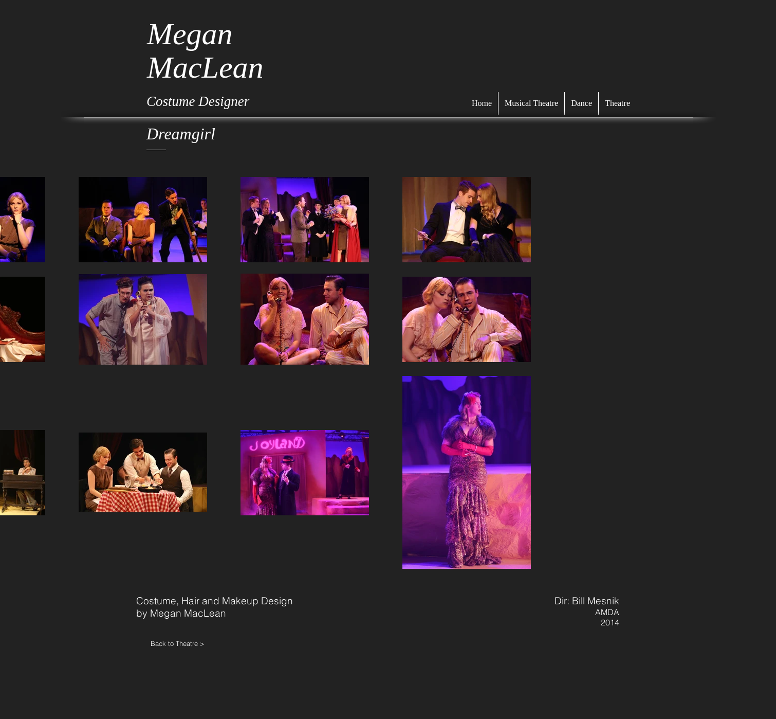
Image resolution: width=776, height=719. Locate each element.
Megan (190, 34)
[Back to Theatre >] (188, 643)
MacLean (205, 67)
